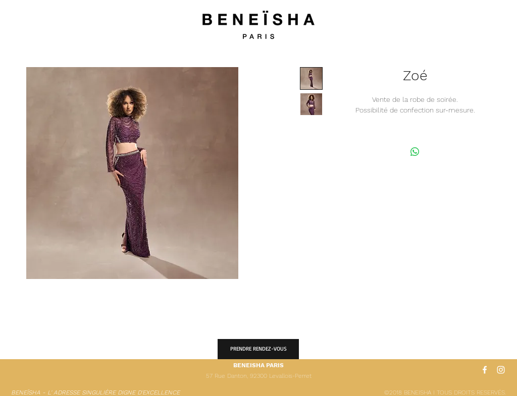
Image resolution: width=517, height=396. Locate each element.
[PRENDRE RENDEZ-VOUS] (258, 349)
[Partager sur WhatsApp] (415, 152)
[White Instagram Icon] (501, 370)
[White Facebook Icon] (485, 370)
